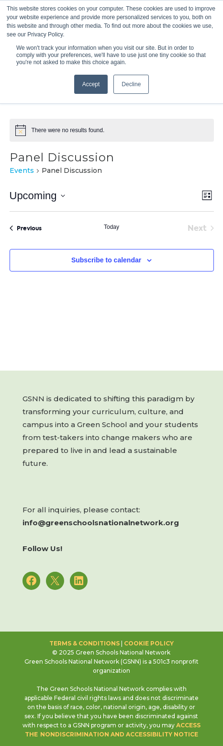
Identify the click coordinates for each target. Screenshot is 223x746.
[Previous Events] (26, 228)
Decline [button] (131, 84)
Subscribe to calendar (106, 260)
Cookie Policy (149, 643)
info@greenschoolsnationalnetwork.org (100, 522)
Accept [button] (91, 84)
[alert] (112, 130)
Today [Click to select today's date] (111, 227)
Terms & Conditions (84, 643)
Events (22, 170)
